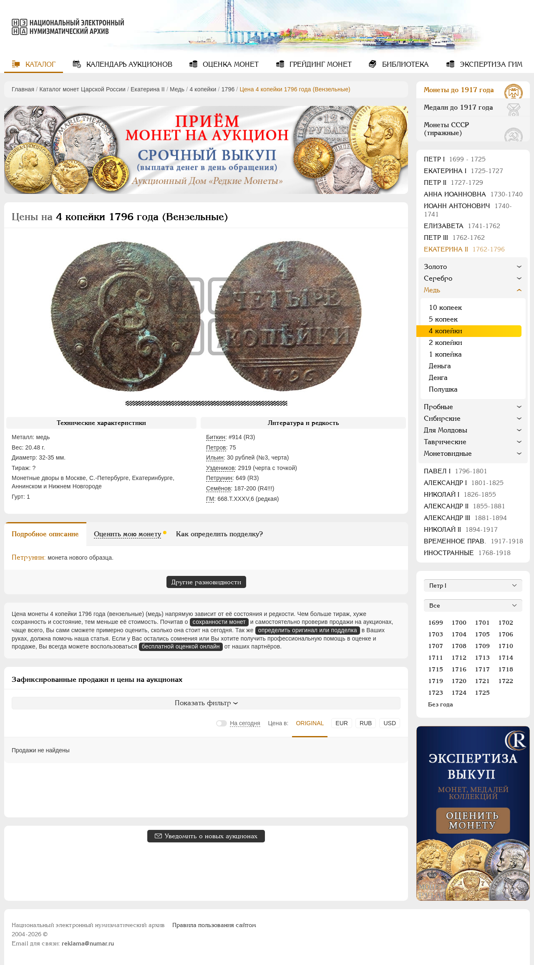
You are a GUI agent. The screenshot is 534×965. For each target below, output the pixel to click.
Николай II (461, 529)
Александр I (464, 482)
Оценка (230, 64)
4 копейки (202, 89)
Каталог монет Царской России (82, 89)
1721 (482, 681)
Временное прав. (473, 541)
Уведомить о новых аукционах (211, 835)
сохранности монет (219, 621)
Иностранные (467, 552)
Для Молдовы (445, 430)
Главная (23, 89)
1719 (435, 681)
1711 (435, 657)
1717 (482, 669)
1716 (458, 669)
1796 (228, 89)
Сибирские (442, 418)
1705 (482, 634)
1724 (458, 692)
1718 (505, 669)
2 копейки (445, 343)
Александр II (464, 506)
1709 (482, 646)
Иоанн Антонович (468, 210)
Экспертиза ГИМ (490, 64)
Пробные (438, 407)
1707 (435, 646)
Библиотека (404, 64)
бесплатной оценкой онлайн (181, 646)
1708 (458, 646)
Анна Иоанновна (473, 194)
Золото (435, 267)
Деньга (440, 366)
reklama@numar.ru (88, 943)
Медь (177, 89)
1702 (505, 622)
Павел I (455, 471)
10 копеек (445, 308)
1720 (458, 681)
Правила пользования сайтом (214, 925)
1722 (505, 681)
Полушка (443, 389)
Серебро (438, 278)
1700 (458, 622)
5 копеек (443, 319)
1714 (505, 657)
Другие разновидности (206, 582)
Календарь (128, 64)
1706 (505, 634)
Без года (440, 704)
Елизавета (462, 225)
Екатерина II (148, 89)
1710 (505, 646)
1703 (435, 634)
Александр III (465, 517)
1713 (482, 657)
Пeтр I (455, 159)
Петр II (453, 182)
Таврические (445, 442)
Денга (438, 378)
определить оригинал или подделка (307, 630)
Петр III (454, 237)
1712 (458, 657)
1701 (482, 622)
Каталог (39, 64)
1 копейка (445, 354)
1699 (435, 622)
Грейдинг (319, 64)
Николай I (460, 494)
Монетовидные (448, 453)
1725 (482, 692)
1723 (435, 692)
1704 (458, 634)
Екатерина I (463, 170)
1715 (435, 669)
